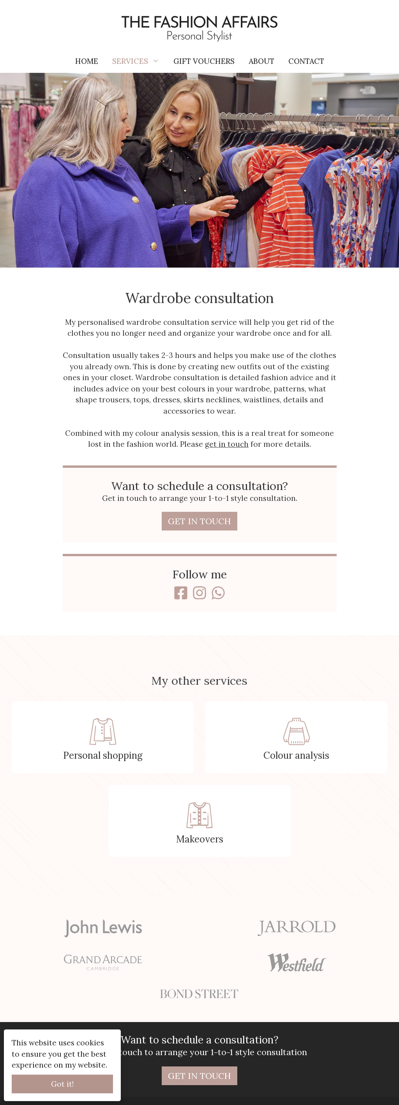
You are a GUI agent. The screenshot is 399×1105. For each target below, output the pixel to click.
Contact (306, 61)
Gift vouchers (204, 61)
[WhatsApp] (218, 592)
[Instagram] (199, 592)
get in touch (227, 444)
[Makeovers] (200, 821)
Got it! (62, 1084)
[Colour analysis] (296, 737)
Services (139, 61)
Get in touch (199, 521)
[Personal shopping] (103, 737)
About (261, 61)
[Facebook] (180, 592)
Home (86, 61)
